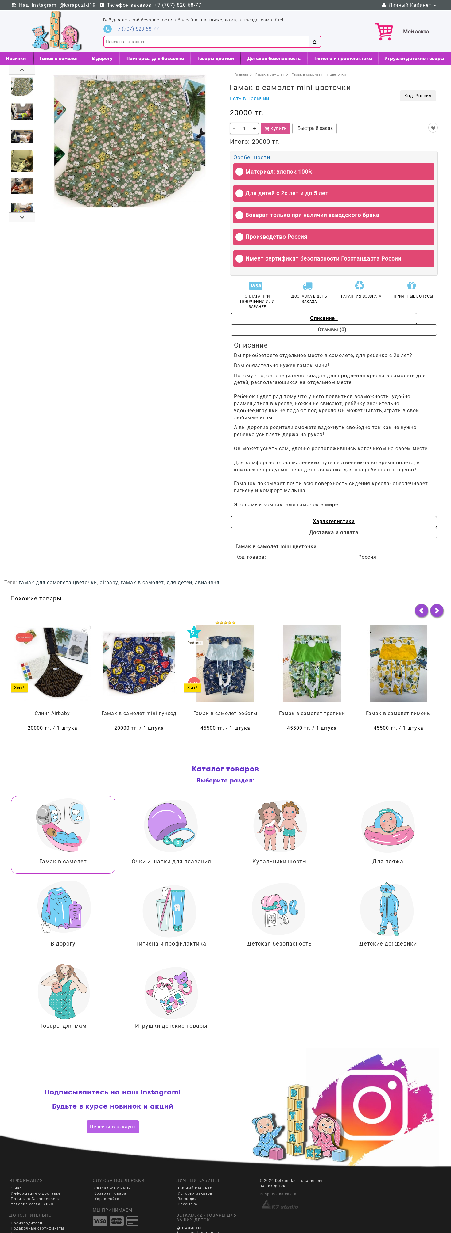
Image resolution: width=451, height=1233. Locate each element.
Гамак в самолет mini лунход (139, 691)
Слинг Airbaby (52, 691)
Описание (282, 318)
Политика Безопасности (35, 1176)
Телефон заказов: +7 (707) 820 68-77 (150, 5)
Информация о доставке (35, 1171)
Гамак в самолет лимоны (398, 691)
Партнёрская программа (36, 1211)
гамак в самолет (142, 560)
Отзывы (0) (386, 318)
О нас (16, 1166)
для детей (179, 560)
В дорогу (102, 58)
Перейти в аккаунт (113, 1104)
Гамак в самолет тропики (312, 691)
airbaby (109, 560)
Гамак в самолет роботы (225, 691)
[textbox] (206, 42)
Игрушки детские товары (414, 58)
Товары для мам (215, 58)
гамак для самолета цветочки (58, 560)
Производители (26, 1200)
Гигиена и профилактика (343, 58)
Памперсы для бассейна (155, 58)
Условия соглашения (32, 1181)
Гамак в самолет (59, 58)
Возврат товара (110, 1171)
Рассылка (187, 1181)
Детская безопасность (274, 58)
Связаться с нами (112, 1166)
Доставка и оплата (384, 510)
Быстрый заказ (314, 128)
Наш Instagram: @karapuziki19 (53, 5)
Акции (17, 1216)
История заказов (195, 1171)
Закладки (187, 1176)
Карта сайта (106, 1176)
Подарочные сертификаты (37, 1206)
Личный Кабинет (408, 5)
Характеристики (280, 510)
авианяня (207, 560)
